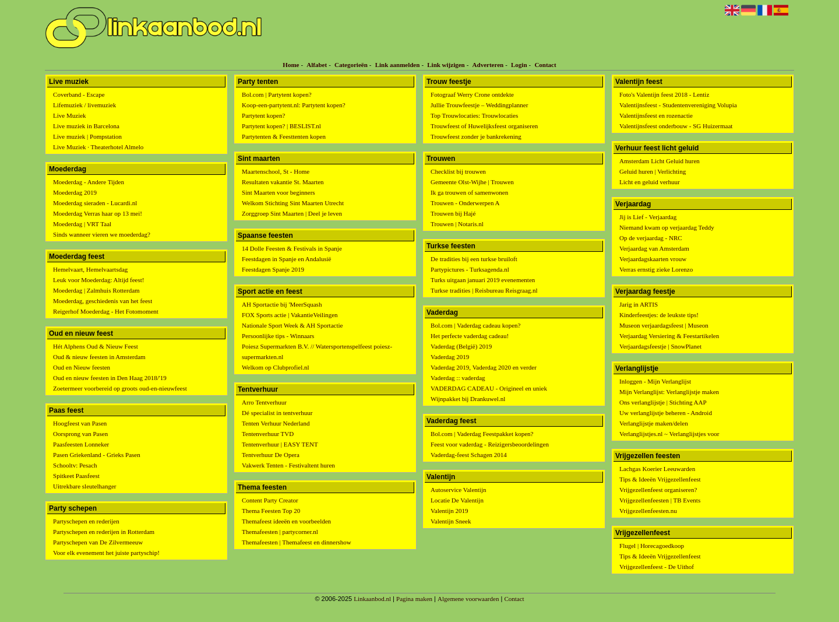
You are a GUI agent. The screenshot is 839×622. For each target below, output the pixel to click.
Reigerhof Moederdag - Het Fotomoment (105, 311)
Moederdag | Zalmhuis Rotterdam (96, 290)
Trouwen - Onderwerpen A (465, 202)
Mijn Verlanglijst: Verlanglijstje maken (669, 391)
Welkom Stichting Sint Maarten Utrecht (293, 202)
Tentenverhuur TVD (268, 433)
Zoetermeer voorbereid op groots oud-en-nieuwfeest (120, 388)
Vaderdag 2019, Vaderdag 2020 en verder (484, 367)
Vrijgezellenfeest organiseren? (658, 489)
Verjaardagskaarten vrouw (652, 258)
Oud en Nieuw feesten (81, 367)
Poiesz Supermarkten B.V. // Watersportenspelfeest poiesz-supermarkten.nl (317, 351)
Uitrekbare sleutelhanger (84, 486)
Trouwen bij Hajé (453, 213)
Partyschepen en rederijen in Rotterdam (103, 531)
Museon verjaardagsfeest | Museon (663, 325)
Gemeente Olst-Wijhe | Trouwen (472, 181)
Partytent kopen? (263, 115)
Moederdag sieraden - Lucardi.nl (95, 202)
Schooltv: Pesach (75, 465)
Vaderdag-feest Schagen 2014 (469, 454)
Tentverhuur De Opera (270, 454)
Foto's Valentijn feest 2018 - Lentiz (664, 94)
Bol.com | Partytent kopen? (277, 94)
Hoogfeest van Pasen (80, 423)
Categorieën (351, 64)
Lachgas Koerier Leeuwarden (657, 468)
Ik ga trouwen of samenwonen (469, 192)
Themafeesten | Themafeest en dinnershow (296, 542)
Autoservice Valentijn (458, 489)
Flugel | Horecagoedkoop (651, 545)
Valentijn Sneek (451, 521)
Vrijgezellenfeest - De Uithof (656, 566)
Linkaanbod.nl (372, 598)
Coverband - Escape (79, 94)
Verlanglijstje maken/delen (653, 423)
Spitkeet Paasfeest (76, 475)
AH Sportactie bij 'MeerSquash (282, 304)
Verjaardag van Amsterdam (654, 248)
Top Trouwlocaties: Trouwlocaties (474, 115)
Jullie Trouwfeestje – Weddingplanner (479, 104)
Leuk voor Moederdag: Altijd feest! (98, 279)
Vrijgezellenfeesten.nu (648, 510)
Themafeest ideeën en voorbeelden (286, 521)
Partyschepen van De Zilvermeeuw (98, 542)
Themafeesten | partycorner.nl (280, 531)
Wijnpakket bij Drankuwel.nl (468, 398)
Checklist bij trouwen (458, 171)
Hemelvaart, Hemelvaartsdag (90, 269)
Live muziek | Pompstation (87, 136)
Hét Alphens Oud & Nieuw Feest (95, 346)
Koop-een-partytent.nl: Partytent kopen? (293, 104)
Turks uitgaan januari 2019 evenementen (483, 279)
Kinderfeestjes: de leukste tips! (659, 314)
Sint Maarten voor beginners (278, 192)
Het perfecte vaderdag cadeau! (470, 335)
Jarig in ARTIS (638, 304)
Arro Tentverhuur (264, 402)
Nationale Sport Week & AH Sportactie (292, 325)
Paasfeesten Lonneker (81, 444)
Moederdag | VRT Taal (82, 223)
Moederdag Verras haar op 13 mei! (97, 213)
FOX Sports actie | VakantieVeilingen (290, 314)
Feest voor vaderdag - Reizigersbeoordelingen (490, 444)
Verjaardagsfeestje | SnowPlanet (660, 346)
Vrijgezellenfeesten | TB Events (659, 500)
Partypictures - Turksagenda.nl (470, 269)
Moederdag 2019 (75, 192)
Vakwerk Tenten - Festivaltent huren (288, 465)
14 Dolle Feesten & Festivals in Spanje (292, 248)
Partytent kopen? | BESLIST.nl (281, 125)
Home (291, 64)
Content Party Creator (270, 500)
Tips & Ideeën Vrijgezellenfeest (660, 479)
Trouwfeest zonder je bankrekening (476, 136)
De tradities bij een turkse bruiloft (474, 258)
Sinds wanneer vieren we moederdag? (101, 234)
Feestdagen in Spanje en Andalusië (286, 258)
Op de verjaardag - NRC (650, 237)
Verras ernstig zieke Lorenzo (656, 269)
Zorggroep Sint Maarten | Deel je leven (292, 213)
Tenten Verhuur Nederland (275, 423)
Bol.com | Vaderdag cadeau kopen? (475, 325)
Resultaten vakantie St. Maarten (283, 181)
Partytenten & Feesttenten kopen (284, 136)
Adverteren (488, 64)
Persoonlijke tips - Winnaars (278, 335)
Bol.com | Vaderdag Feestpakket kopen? (482, 433)
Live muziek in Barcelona (86, 125)
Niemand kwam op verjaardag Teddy (666, 227)
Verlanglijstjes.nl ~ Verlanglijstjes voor (669, 433)
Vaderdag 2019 (450, 356)
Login (519, 64)
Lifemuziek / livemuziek (84, 104)
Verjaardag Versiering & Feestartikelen (669, 335)
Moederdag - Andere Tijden (88, 181)
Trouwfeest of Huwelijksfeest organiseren (484, 125)
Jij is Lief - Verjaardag (647, 216)
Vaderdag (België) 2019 (461, 346)
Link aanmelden (397, 64)
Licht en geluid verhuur (649, 181)
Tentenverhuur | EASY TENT (280, 444)
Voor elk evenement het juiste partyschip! (106, 552)
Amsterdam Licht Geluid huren (659, 160)
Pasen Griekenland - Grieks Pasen (96, 454)
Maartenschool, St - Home (275, 171)
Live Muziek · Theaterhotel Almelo (98, 146)
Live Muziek (69, 115)
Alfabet (316, 64)
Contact (545, 64)
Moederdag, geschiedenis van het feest (102, 300)
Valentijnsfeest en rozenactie (656, 115)
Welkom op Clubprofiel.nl (275, 367)
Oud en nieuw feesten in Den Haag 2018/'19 (110, 377)
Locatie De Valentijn (457, 500)
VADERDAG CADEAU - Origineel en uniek (489, 388)
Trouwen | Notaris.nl (457, 223)
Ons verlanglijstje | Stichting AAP (662, 402)
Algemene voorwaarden (468, 598)
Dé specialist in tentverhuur (277, 412)
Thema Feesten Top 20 (271, 510)
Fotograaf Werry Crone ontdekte (472, 94)
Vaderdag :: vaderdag (458, 377)
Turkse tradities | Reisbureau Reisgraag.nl (484, 290)
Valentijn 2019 (449, 510)
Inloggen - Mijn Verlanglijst (655, 381)
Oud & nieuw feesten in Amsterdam (99, 356)
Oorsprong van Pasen (80, 433)
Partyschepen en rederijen (86, 521)
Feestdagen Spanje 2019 (273, 269)
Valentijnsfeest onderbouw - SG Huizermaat (675, 125)
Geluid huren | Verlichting (652, 171)
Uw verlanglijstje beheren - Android (665, 412)
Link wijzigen (445, 64)
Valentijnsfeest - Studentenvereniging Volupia (678, 104)
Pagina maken (414, 598)
